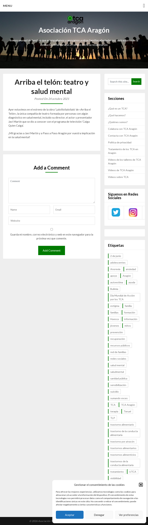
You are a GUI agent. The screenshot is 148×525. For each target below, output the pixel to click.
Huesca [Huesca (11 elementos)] (114, 319)
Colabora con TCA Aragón (122, 128)
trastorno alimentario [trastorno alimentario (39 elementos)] (122, 424)
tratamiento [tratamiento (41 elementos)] (117, 471)
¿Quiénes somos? (118, 122)
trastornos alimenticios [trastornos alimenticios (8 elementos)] (123, 454)
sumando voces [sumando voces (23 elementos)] (119, 398)
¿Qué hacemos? (117, 115)
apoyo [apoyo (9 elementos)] (113, 275)
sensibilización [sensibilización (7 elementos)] (118, 384)
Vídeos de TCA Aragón (121, 170)
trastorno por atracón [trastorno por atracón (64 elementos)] (122, 441)
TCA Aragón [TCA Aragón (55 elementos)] (128, 404)
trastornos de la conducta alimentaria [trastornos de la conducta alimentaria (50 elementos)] (122, 463)
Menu (7, 5)
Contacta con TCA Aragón (123, 135)
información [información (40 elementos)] (130, 319)
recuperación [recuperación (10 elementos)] (117, 338)
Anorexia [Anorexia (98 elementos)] (115, 269)
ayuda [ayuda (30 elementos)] (132, 282)
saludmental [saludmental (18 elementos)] (117, 371)
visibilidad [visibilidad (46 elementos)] (115, 478)
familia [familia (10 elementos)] (128, 305)
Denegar (99, 514)
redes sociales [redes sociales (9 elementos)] (118, 358)
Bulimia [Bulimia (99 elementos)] (114, 288)
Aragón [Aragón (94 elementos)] (127, 275)
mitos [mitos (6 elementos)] (128, 325)
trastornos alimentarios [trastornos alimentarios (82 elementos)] (123, 448)
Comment (51, 190)
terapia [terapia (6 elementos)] (114, 411)
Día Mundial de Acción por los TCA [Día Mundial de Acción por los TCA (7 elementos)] (122, 297)
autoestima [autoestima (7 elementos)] (116, 282)
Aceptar (69, 514)
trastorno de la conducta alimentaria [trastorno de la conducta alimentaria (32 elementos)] (124, 433)
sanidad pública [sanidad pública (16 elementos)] (118, 378)
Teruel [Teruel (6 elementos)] (127, 411)
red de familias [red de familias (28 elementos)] (118, 352)
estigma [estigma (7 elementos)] (114, 305)
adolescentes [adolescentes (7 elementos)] (118, 262)
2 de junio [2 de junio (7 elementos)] (115, 255)
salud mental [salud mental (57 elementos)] (117, 365)
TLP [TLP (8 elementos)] (112, 417)
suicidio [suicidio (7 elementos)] (114, 391)
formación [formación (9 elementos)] (129, 312)
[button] (141, 484)
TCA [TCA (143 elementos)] (113, 404)
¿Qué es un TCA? (117, 108)
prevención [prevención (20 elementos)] (116, 332)
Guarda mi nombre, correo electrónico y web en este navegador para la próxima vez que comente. (51, 236)
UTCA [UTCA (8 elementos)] (132, 471)
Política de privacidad (119, 142)
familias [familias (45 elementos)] (114, 312)
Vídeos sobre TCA (118, 176)
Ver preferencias (129, 514)
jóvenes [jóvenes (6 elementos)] (114, 325)
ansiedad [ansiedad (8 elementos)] (131, 269)
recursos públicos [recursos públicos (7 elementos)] (120, 345)
